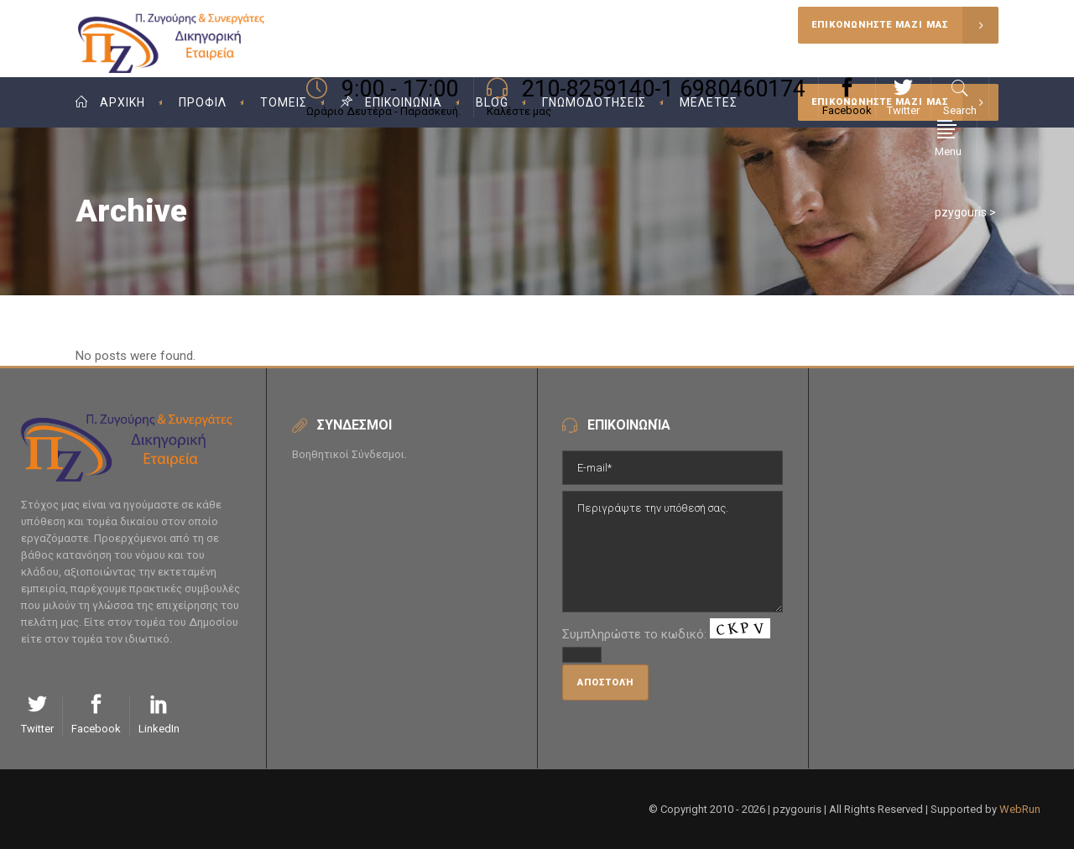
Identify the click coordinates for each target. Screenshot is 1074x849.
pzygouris (961, 212)
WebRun (1019, 809)
